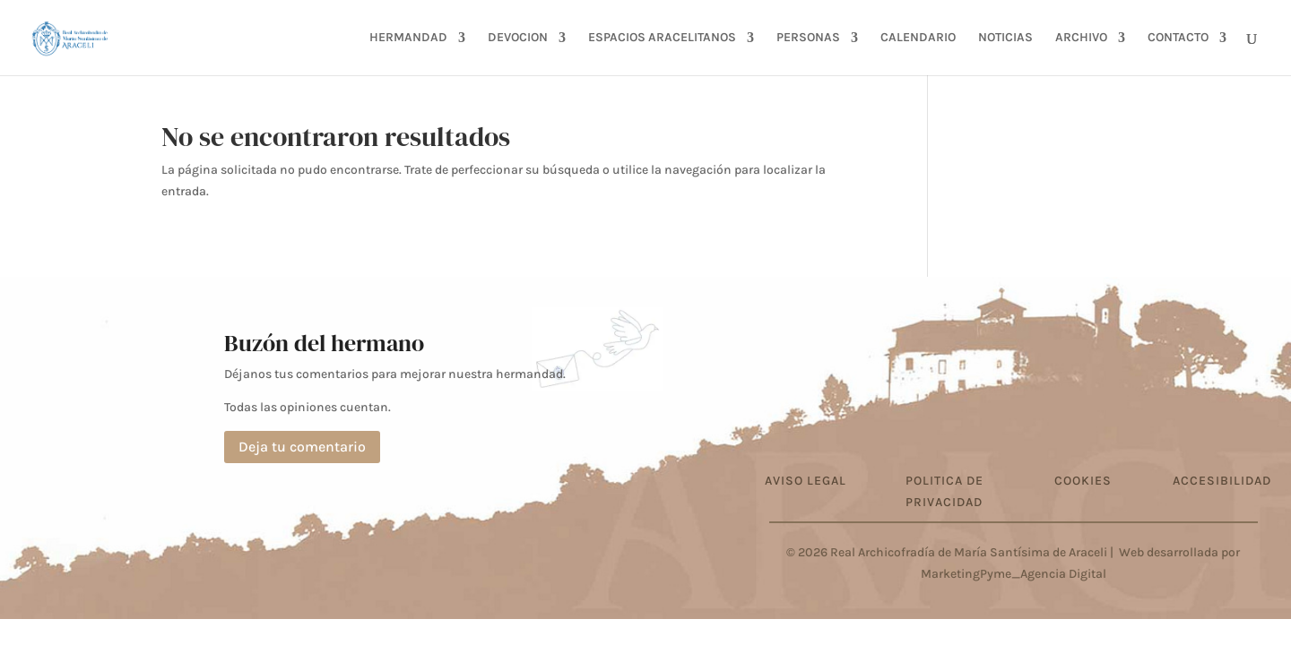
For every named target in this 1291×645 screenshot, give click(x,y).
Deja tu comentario (302, 446)
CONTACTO (1178, 38)
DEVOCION (518, 38)
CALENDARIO (918, 38)
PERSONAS (808, 38)
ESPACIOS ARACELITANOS (662, 38)
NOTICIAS (1005, 38)
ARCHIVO (1081, 38)
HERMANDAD (408, 38)
